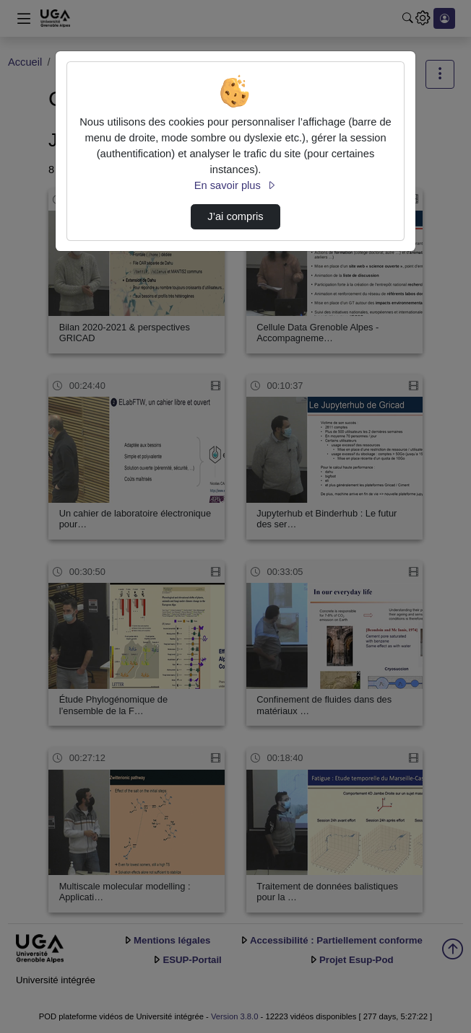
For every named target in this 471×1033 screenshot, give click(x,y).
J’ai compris (235, 216)
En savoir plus (235, 185)
